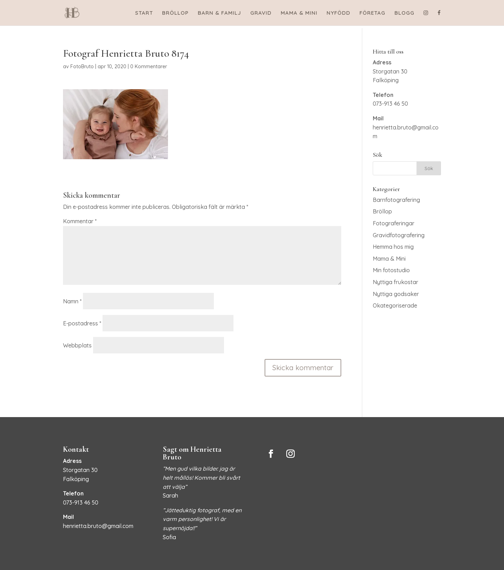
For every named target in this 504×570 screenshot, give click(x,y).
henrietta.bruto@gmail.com (98, 525)
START (144, 13)
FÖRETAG (372, 13)
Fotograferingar (393, 223)
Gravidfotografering (399, 235)
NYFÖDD (338, 13)
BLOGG (404, 13)
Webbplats (77, 345)
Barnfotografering (396, 199)
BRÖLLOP (175, 13)
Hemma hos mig (393, 246)
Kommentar (80, 221)
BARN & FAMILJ (219, 13)
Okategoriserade (395, 305)
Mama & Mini (389, 258)
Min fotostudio (391, 270)
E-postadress (82, 323)
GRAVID (261, 13)
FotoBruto (82, 66)
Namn (72, 301)
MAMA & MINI (299, 13)
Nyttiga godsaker (396, 293)
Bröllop (382, 211)
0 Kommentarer (148, 66)
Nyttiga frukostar (395, 282)
